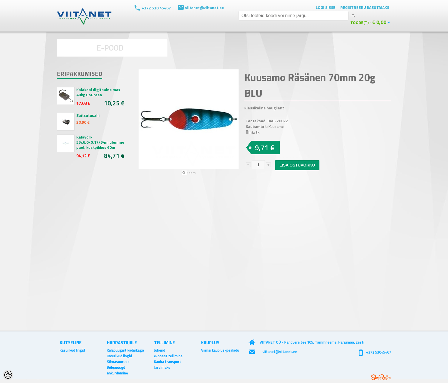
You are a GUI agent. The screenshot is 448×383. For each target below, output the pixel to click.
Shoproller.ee (381, 377)
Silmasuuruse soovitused (118, 361)
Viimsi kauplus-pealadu (220, 350)
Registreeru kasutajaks (364, 7)
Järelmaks (162, 367)
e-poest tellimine (168, 356)
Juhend (159, 350)
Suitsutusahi (88, 115)
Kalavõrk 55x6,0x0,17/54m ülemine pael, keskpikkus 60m (100, 142)
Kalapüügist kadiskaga (125, 350)
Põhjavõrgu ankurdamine (117, 367)
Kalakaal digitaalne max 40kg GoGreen (98, 92)
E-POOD (110, 47)
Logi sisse (325, 7)
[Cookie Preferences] (8, 375)
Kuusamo (276, 126)
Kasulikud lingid (72, 350)
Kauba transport (167, 361)
